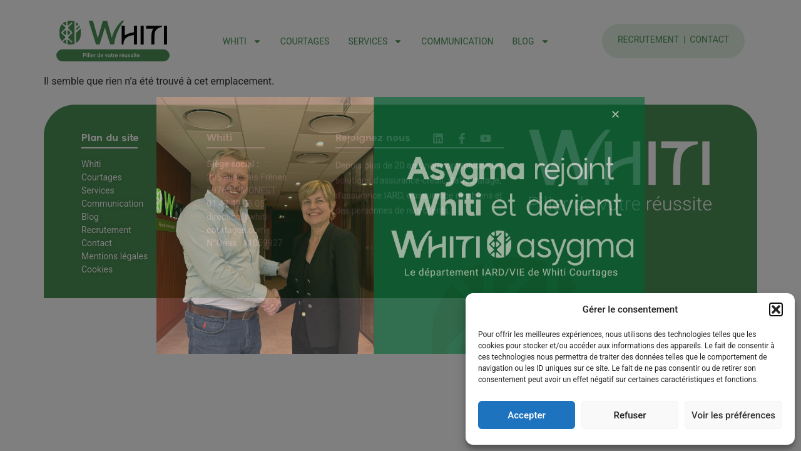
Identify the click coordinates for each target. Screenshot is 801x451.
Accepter (526, 415)
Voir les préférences (733, 415)
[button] (776, 309)
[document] (400, 225)
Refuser (629, 415)
